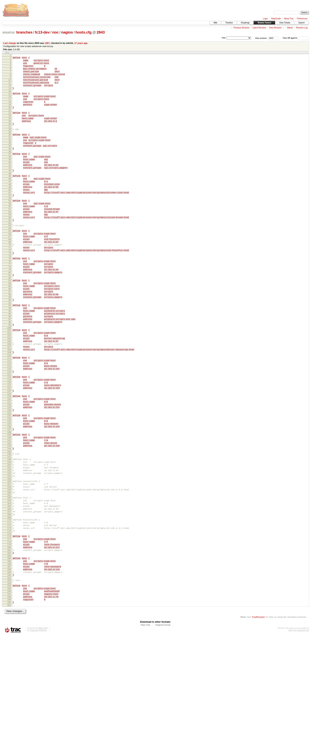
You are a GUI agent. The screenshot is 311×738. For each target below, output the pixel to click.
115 (9, 428)
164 (9, 587)
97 (10, 369)
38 (10, 175)
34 (10, 162)
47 (10, 205)
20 (10, 117)
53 (10, 225)
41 (10, 185)
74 (10, 293)
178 (9, 632)
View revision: (261, 38)
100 (9, 379)
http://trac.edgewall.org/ (298, 733)
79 (10, 309)
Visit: (224, 38)
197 (9, 694)
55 (10, 231)
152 (9, 548)
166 (9, 593)
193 (9, 681)
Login (265, 18)
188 (9, 665)
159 (9, 571)
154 (9, 554)
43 (10, 192)
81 (10, 316)
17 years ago (80, 43)
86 (10, 332)
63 (10, 257)
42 (10, 189)
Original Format (162, 727)
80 (10, 313)
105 (9, 395)
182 (9, 646)
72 (10, 287)
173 (9, 616)
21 (10, 121)
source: (8, 32)
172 (9, 613)
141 (9, 512)
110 (9, 412)
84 (10, 325)
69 (10, 276)
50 (10, 215)
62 (10, 254)
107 (9, 401)
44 (10, 195)
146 (9, 528)
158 (9, 567)
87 (10, 336)
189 (9, 669)
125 (9, 460)
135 (9, 493)
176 (9, 625)
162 (9, 580)
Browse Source (264, 23)
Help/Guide (276, 18)
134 (9, 489)
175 (9, 623)
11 (10, 88)
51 (10, 218)
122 (9, 450)
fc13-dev (42, 32)
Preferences (302, 18)
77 (10, 303)
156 (9, 560)
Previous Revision (241, 28)
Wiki (215, 23)
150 (9, 541)
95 (10, 362)
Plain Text (145, 727)
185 (9, 655)
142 (9, 516)
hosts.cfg (83, 32)
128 (9, 470)
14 (10, 98)
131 (9, 480)
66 (10, 266)
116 (9, 431)
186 (9, 658)
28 (10, 143)
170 (9, 606)
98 (10, 372)
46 (10, 201)
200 (9, 704)
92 (10, 352)
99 (10, 375)
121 (9, 447)
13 (10, 95)
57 (10, 238)
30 (10, 149)
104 (9, 391)
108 (9, 405)
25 (10, 134)
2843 (101, 32)
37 (10, 172)
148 (9, 534)
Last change (9, 43)
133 (9, 486)
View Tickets (284, 23)
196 (9, 691)
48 (10, 208)
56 (10, 234)
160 (9, 574)
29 (10, 146)
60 (10, 248)
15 (10, 101)
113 (9, 421)
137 (9, 499)
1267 (47, 43)
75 (10, 296)
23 (10, 127)
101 (9, 381)
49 (10, 211)
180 (9, 639)
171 (9, 609)
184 (9, 652)
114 (9, 424)
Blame (290, 28)
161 (9, 577)
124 (9, 457)
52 (10, 221)
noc (55, 32)
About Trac (289, 18)
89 (10, 342)
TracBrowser (258, 719)
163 (9, 583)
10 (10, 85)
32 (10, 156)
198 (9, 697)
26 (10, 137)
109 (9, 408)
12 (10, 91)
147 (9, 532)
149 (9, 538)
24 (10, 130)
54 (10, 227)
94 (10, 358)
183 (9, 649)
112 (9, 418)
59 (10, 244)
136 (9, 496)
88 (10, 339)
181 (9, 642)
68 (10, 273)
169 (9, 603)
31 (10, 152)
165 (9, 590)
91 (10, 349)
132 (9, 483)
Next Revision (275, 28)
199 (9, 701)
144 (9, 522)
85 (10, 329)
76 (10, 299)
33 (10, 159)
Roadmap (245, 23)
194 (9, 684)
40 (10, 182)
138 (9, 503)
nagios (67, 32)
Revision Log (302, 28)
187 (9, 662)
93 (10, 355)
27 (10, 140)
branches (24, 32)
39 (10, 178)
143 (9, 519)
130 (9, 477)
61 (10, 251)
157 (9, 564)
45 (10, 198)
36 (10, 169)
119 (9, 440)
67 (10, 270)
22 (10, 123)
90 (10, 346)
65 (10, 263)
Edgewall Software (38, 733)
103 (9, 388)
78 (10, 306)
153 (9, 551)
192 (9, 678)
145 (9, 526)
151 (9, 544)
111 (9, 414)
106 (9, 398)
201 (9, 707)
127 (9, 467)
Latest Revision (259, 28)
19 (10, 114)
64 (10, 260)
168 (9, 600)
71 (10, 283)
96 (10, 365)
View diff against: (296, 38)
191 (9, 675)
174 (9, 620)
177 (9, 629)
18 (10, 111)
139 (9, 505)
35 (10, 166)
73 (10, 290)
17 (10, 107)
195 (9, 687)
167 (9, 597)
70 (10, 280)
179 (9, 636)
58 (10, 241)
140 (9, 509)
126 (9, 463)
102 (9, 385)
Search (301, 23)
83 (10, 322)
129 (9, 473)
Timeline (229, 23)
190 (9, 672)
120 (9, 444)
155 (9, 558)
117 (9, 434)
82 (10, 319)
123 (9, 454)
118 (9, 437)
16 (10, 104)
